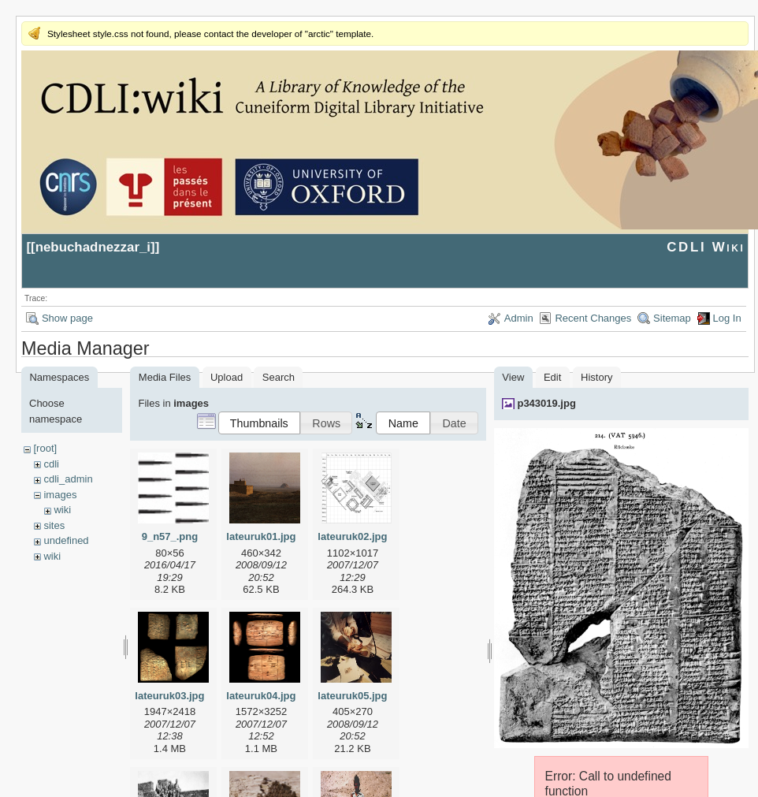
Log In (727, 318)
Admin (518, 318)
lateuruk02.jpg (352, 536)
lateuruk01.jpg (260, 536)
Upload (226, 377)
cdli (51, 464)
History (596, 377)
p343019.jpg (546, 403)
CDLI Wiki (706, 247)
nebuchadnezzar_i (92, 247)
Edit (552, 377)
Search (278, 377)
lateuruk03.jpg (169, 696)
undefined (65, 540)
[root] (45, 448)
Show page (67, 318)
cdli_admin (67, 479)
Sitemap (672, 318)
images (59, 495)
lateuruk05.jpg (352, 696)
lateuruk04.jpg (260, 696)
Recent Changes (593, 318)
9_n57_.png (170, 536)
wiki (62, 510)
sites (54, 525)
